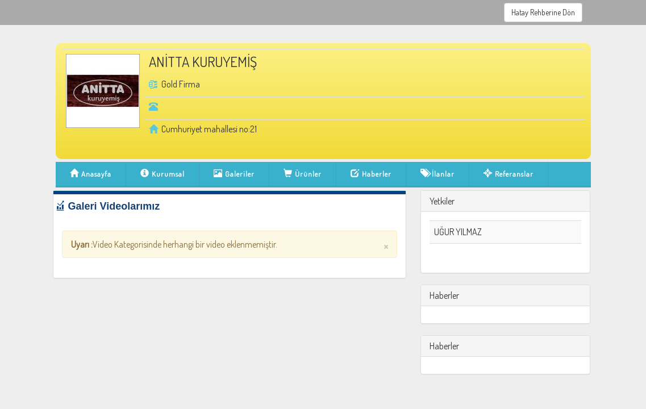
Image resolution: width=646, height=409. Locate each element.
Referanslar (509, 176)
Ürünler (303, 176)
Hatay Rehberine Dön (543, 12)
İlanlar (437, 176)
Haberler (371, 176)
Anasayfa (90, 176)
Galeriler (234, 176)
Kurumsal (162, 176)
